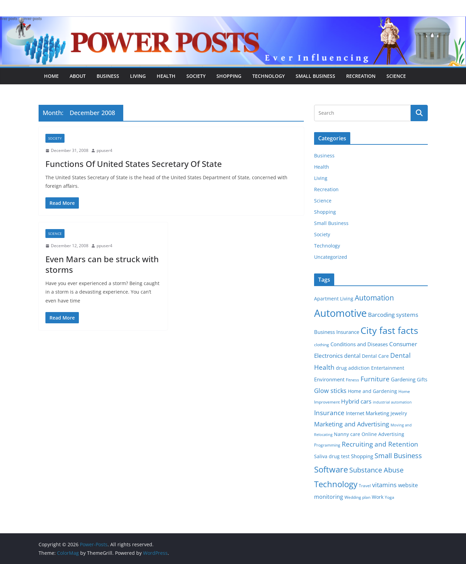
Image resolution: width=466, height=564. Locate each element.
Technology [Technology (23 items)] (335, 484)
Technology (268, 76)
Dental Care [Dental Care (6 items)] (375, 356)
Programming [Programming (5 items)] (327, 445)
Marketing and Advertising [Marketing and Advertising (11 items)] (351, 424)
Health (166, 76)
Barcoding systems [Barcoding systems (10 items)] (393, 315)
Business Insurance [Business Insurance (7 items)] (336, 331)
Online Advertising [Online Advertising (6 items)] (383, 434)
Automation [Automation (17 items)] (374, 297)
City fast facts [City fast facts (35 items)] (389, 330)
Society (196, 76)
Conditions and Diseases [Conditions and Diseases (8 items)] (359, 344)
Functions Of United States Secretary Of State (133, 163)
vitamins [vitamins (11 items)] (384, 485)
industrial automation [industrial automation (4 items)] (392, 402)
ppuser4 (104, 150)
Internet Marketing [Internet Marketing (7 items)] (367, 413)
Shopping (228, 76)
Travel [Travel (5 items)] (365, 486)
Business (108, 76)
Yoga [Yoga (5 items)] (389, 497)
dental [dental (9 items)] (352, 355)
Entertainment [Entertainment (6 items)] (387, 368)
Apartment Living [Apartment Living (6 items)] (333, 299)
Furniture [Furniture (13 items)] (375, 378)
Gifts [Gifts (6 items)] (422, 380)
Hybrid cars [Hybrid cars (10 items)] (356, 401)
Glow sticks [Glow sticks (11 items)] (330, 390)
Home (51, 76)
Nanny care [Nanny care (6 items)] (347, 434)
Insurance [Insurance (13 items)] (329, 412)
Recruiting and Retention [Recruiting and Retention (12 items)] (380, 444)
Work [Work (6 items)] (377, 497)
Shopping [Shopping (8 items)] (362, 456)
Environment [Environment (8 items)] (329, 379)
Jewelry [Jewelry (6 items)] (399, 413)
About (78, 76)
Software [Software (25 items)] (331, 469)
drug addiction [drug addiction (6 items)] (353, 368)
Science (396, 76)
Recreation (361, 76)
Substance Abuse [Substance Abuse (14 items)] (376, 470)
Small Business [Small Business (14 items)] (398, 455)
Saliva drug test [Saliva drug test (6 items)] (332, 456)
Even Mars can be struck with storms (102, 264)
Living (138, 76)
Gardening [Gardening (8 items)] (403, 379)
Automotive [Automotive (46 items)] (340, 313)
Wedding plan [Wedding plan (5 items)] (357, 497)
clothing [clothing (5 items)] (321, 345)
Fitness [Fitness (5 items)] (352, 380)
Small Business (315, 76)
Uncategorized (330, 257)
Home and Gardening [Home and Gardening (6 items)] (372, 391)
